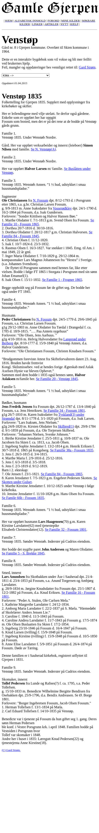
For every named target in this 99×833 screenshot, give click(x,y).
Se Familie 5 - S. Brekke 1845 (23, 553)
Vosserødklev (62, 208)
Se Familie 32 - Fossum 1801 (65, 529)
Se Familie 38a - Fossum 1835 (71, 450)
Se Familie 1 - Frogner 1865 (62, 280)
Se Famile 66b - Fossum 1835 (23, 498)
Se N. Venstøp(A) (43, 149)
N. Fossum (40, 200)
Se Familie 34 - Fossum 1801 (64, 410)
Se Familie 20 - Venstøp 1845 (57, 379)
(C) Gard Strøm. (11, 750)
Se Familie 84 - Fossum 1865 (61, 474)
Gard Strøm (87, 67)
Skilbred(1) (66, 426)
